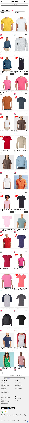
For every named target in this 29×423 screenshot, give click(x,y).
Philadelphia (18, 414)
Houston (22, 414)
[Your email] (11, 378)
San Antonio (26, 414)
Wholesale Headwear (4, 389)
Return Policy (17, 386)
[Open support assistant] (27, 421)
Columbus (25, 415)
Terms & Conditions (18, 388)
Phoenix (6, 414)
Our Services (17, 384)
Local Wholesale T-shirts (5, 385)
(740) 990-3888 (4, 395)
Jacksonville (21, 415)
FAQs (17, 400)
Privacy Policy (3, 420)
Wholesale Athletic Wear (5, 392)
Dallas (7, 415)
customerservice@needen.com (6, 401)
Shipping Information (18, 385)
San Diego (3, 415)
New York (2, 414)
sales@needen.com (4, 403)
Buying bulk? (3, 382)
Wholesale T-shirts (4, 388)
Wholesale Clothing (4, 386)
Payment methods (18, 382)
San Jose (9, 415)
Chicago (14, 414)
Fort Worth (16, 415)
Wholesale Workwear (4, 391)
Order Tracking (19, 398)
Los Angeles (10, 414)
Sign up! (21, 378)
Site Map (13, 420)
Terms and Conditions (8, 420)
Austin (13, 415)
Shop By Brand (3, 384)
